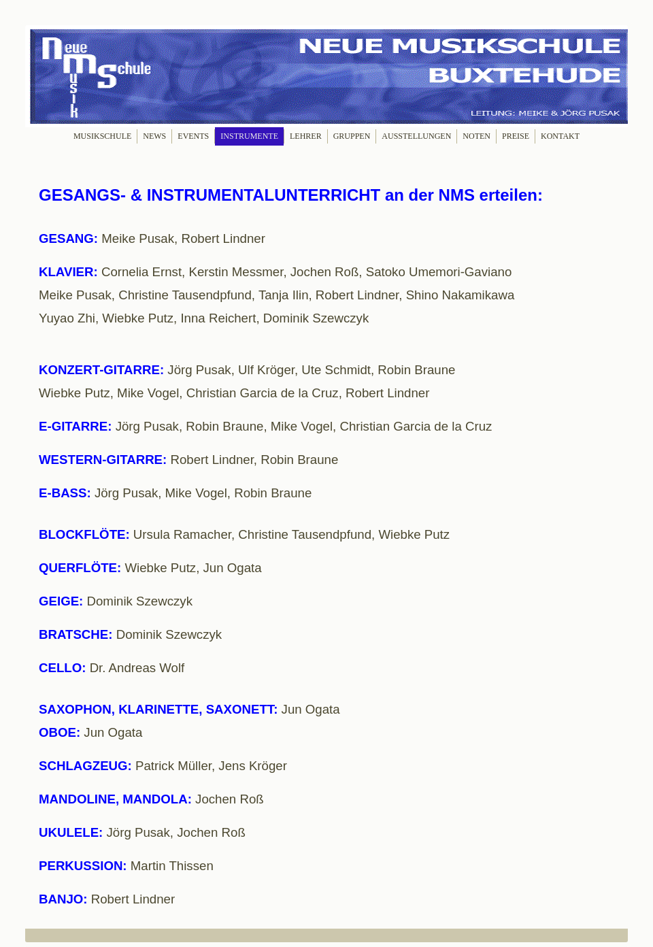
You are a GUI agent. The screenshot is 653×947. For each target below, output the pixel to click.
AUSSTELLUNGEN (416, 136)
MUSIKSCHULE (102, 136)
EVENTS (193, 136)
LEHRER (306, 136)
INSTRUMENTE (249, 136)
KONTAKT (560, 136)
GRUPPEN (352, 136)
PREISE (515, 136)
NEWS (154, 136)
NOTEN (476, 136)
